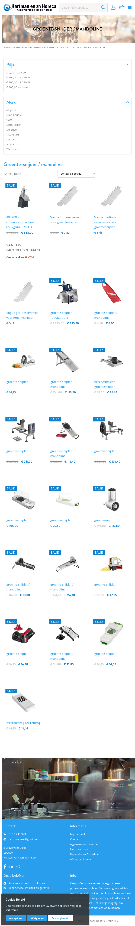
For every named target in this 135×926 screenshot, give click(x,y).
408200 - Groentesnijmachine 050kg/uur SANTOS (20, 222)
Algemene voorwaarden (84, 844)
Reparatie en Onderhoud (85, 854)
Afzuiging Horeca (80, 859)
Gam (9, 119)
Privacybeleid (60, 918)
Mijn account (77, 834)
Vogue (10, 144)
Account (113, 7)
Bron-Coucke (14, 115)
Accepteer (16, 918)
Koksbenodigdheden (56, 47)
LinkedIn (11, 866)
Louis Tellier (13, 124)
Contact (74, 839)
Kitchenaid (12, 134)
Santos (10, 139)
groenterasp (102, 520)
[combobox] (83, 7)
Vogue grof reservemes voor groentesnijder (22, 315)
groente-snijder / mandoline (105, 315)
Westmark (12, 149)
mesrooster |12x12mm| (23, 723)
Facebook (5, 866)
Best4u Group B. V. (107, 920)
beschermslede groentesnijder (104, 384)
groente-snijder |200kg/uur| (61, 315)
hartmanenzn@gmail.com (24, 839)
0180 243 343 (17, 834)
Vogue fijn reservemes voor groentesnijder (65, 219)
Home (7, 47)
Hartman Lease (79, 849)
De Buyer (12, 129)
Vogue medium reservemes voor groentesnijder (105, 222)
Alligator (11, 110)
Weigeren (37, 918)
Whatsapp (18, 866)
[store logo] (30, 7)
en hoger (17, 87)
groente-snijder (17, 382)
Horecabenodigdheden (27, 47)
